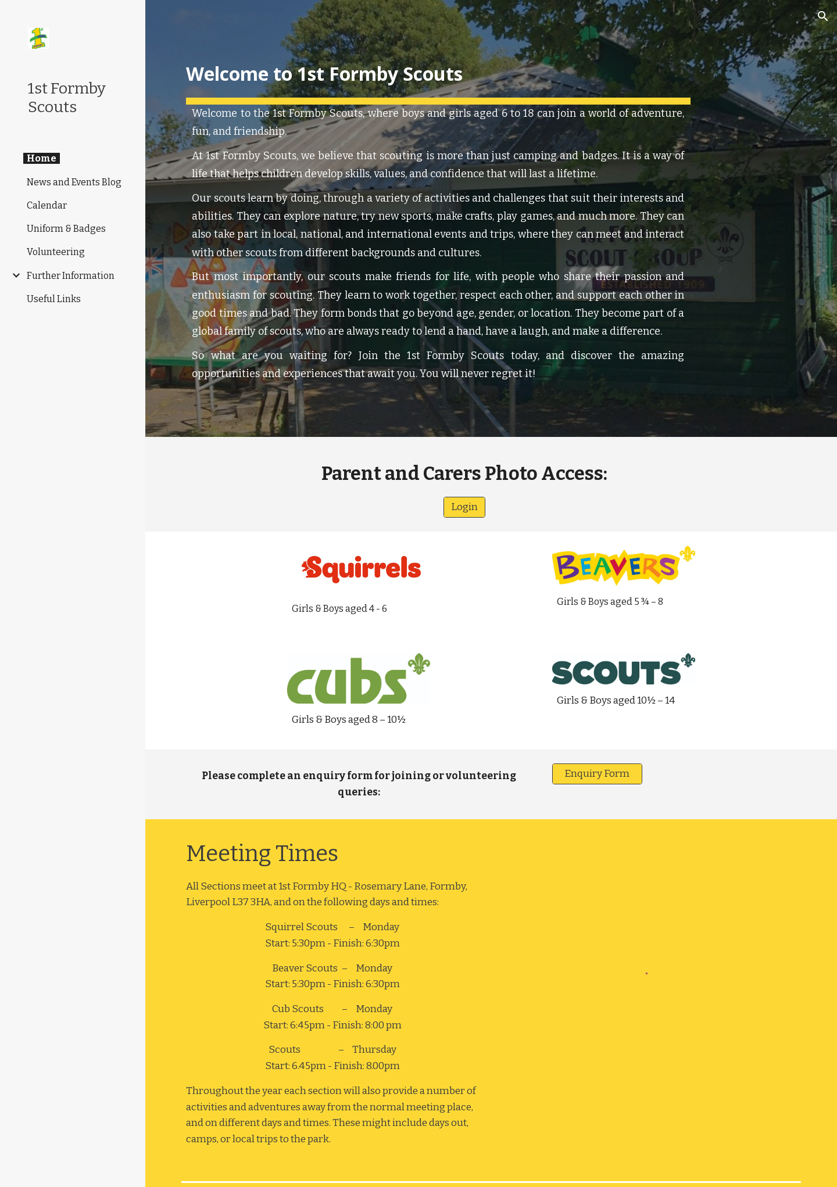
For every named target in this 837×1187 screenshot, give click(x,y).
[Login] (464, 507)
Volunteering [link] (56, 251)
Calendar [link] (47, 205)
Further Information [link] (71, 275)
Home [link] (41, 158)
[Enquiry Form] (597, 774)
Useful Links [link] (54, 298)
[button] (823, 16)
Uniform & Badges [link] (66, 228)
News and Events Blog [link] (74, 182)
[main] (438, 218)
